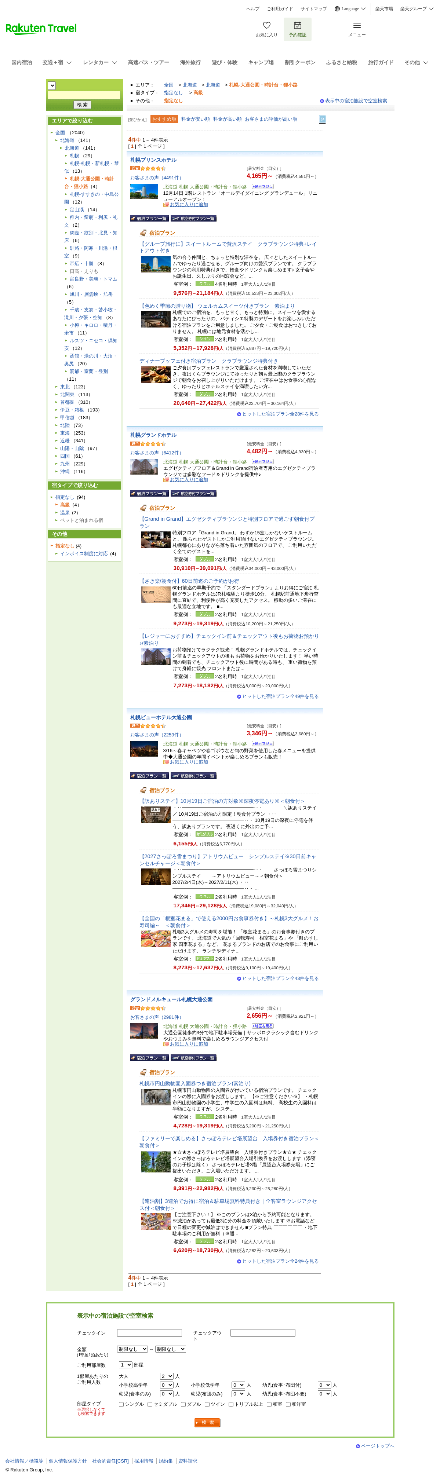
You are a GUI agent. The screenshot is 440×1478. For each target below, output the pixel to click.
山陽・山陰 (72, 448)
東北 (65, 386)
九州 (65, 464)
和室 (277, 1404)
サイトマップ (314, 8)
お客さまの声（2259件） (157, 735)
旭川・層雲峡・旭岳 (91, 294)
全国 (169, 85)
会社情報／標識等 (24, 1461)
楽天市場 (384, 8)
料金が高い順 (227, 119)
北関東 (67, 394)
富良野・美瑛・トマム (93, 279)
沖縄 (65, 471)
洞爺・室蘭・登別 (89, 371)
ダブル (194, 1404)
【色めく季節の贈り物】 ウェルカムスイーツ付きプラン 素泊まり (219, 306)
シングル (134, 1404)
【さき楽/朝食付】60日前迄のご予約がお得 (189, 581)
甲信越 (67, 417)
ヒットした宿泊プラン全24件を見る (280, 1261)
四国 (65, 456)
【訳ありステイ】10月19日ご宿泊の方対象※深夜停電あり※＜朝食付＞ (222, 801)
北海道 (190, 85)
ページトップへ (377, 1446)
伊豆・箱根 (72, 410)
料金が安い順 (195, 119)
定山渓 (77, 209)
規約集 (166, 1461)
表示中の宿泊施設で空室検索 (356, 100)
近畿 (65, 440)
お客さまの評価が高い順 (271, 119)
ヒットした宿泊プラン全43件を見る (280, 978)
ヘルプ (252, 8)
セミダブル (165, 1404)
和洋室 (299, 1404)
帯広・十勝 (82, 263)
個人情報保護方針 (68, 1461)
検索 (207, 1422)
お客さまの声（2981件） (157, 1017)
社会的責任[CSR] (110, 1461)
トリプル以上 (248, 1404)
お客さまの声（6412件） (157, 453)
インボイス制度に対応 (84, 553)
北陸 (65, 425)
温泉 (65, 512)
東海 (65, 433)
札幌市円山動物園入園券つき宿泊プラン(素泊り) (195, 1083)
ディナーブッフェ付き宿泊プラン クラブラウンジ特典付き (208, 361)
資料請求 (187, 1461)
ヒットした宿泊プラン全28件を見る (280, 414)
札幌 (74, 155)
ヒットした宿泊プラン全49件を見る (280, 696)
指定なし (173, 92)
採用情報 (143, 1461)
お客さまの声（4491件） (157, 177)
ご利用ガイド (280, 8)
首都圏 (67, 402)
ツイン (218, 1404)
